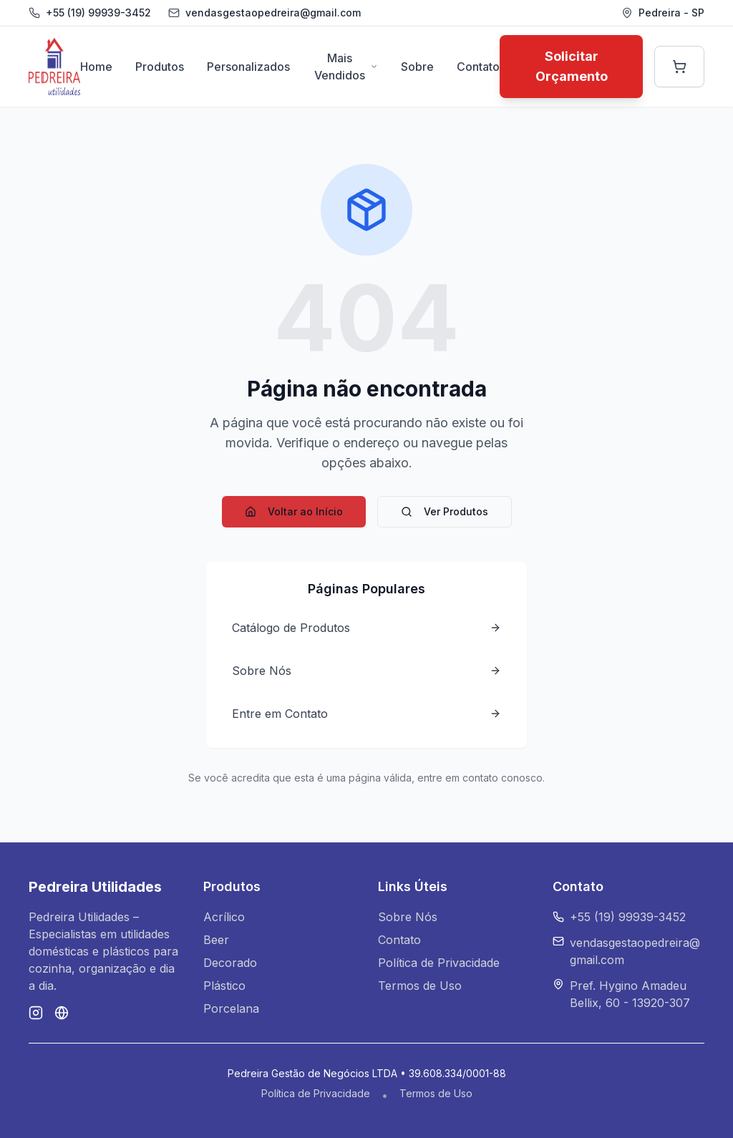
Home (96, 66)
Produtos (159, 66)
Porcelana (231, 1008)
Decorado (230, 962)
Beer (216, 940)
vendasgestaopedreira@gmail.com (635, 951)
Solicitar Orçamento (571, 66)
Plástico (224, 985)
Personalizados (248, 66)
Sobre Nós (407, 917)
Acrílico (224, 917)
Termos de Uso (420, 985)
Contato (478, 66)
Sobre (417, 66)
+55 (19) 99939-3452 (98, 12)
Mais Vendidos (346, 66)
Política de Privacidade (439, 962)
